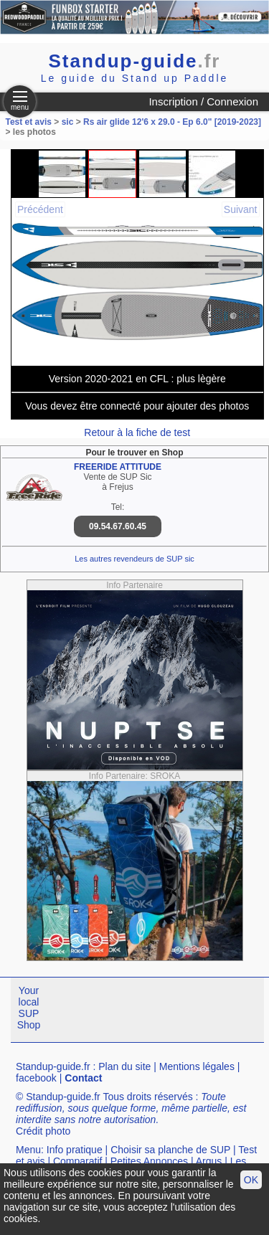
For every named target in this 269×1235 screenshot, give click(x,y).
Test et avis (30, 122)
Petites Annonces (149, 1161)
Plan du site (124, 1066)
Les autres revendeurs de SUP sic (134, 558)
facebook (36, 1078)
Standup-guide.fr (53, 1066)
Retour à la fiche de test (137, 432)
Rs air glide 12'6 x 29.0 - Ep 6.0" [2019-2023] (172, 122)
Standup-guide (135, 61)
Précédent (40, 209)
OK (251, 1180)
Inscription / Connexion (203, 101)
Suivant (241, 209)
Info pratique (75, 1149)
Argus (209, 1161)
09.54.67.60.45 (117, 526)
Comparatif (77, 1161)
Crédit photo (43, 1131)
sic (68, 122)
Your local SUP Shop (29, 1008)
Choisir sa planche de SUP (170, 1149)
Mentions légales (197, 1066)
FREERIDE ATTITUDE (117, 467)
